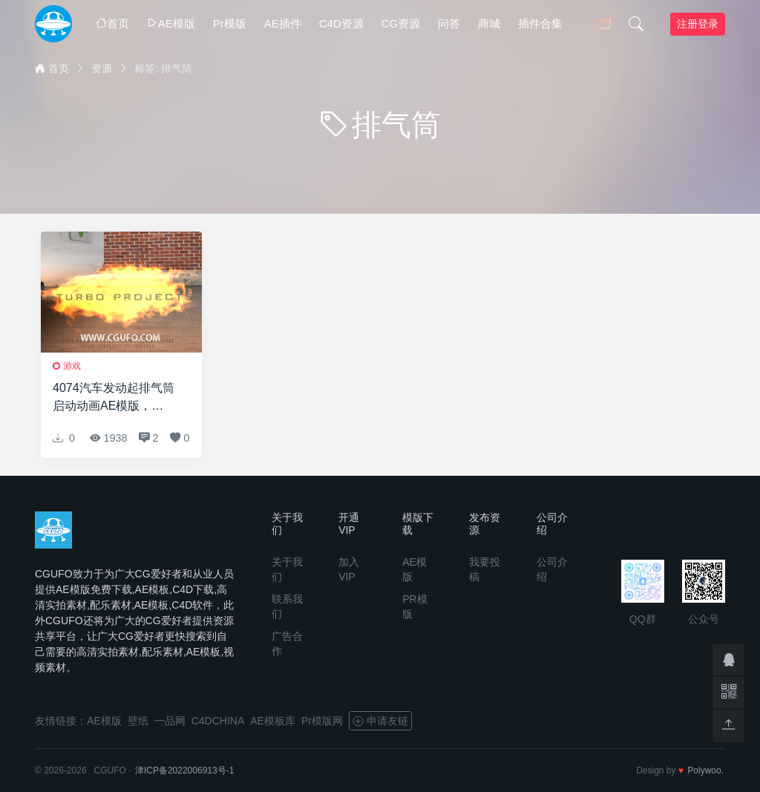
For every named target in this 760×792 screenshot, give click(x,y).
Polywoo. (705, 770)
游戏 (72, 366)
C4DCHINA (218, 721)
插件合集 (540, 23)
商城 (489, 23)
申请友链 (380, 721)
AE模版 (171, 23)
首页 (112, 23)
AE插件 (282, 23)
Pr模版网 (322, 721)
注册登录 (697, 24)
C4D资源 (341, 23)
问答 (449, 23)
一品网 (170, 721)
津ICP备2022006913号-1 (184, 770)
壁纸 (138, 721)
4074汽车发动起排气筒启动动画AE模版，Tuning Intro (113, 398)
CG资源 (401, 23)
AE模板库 (272, 721)
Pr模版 (229, 23)
